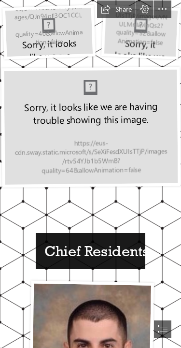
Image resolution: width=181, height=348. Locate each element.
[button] (116, 9)
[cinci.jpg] (140, 31)
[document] (90, 174)
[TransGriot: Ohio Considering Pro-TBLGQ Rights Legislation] (48, 31)
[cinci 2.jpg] (90, 126)
